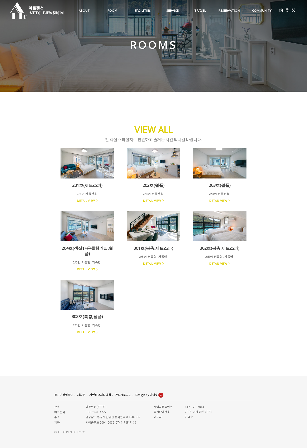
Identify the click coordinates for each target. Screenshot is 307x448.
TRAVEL (200, 10)
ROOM (112, 10)
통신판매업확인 (63, 395)
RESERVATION (229, 10)
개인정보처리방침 (100, 395)
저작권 (81, 395)
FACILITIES (143, 10)
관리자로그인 (123, 395)
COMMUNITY (262, 10)
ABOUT (84, 10)
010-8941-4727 (96, 412)
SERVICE (172, 10)
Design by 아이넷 (149, 395)
